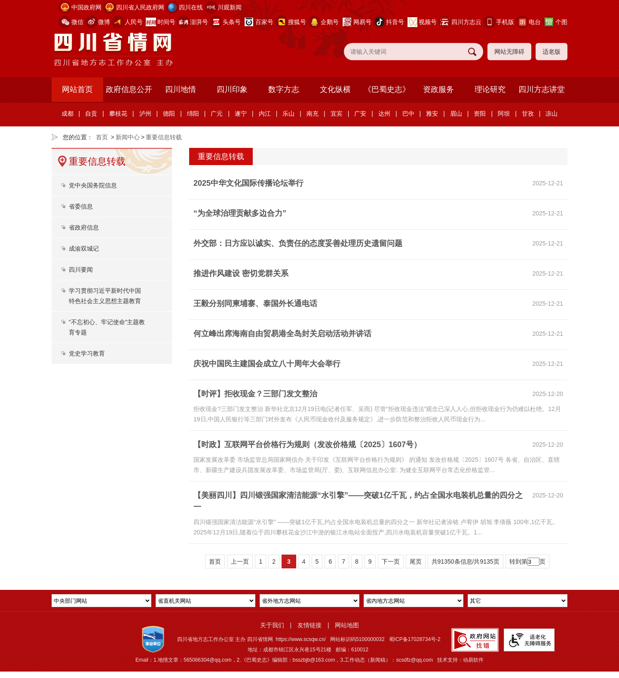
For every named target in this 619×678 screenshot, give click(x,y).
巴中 (408, 113)
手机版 (505, 21)
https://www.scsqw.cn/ (301, 639)
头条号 (232, 21)
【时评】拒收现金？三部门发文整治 (255, 394)
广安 (360, 113)
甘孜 (528, 113)
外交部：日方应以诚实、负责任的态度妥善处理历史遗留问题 (297, 243)
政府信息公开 (129, 89)
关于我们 (272, 625)
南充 (312, 113)
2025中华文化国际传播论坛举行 (248, 183)
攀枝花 (118, 113)
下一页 (391, 561)
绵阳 (193, 113)
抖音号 (395, 21)
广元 (217, 113)
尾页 (416, 561)
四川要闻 (81, 269)
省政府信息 (84, 227)
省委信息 (81, 206)
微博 (104, 21)
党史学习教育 (87, 353)
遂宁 (241, 113)
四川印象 (232, 89)
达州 (384, 113)
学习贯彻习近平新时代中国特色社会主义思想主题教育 (105, 295)
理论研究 (490, 89)
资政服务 (438, 89)
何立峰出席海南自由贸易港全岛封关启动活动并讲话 (282, 333)
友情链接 (309, 625)
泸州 (145, 113)
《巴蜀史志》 (387, 89)
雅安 (432, 113)
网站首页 (77, 89)
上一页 (240, 561)
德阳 (169, 113)
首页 (102, 137)
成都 (67, 113)
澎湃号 (199, 21)
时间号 (166, 21)
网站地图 (347, 625)
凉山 (551, 113)
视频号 (428, 21)
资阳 (480, 113)
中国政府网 (86, 7)
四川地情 (180, 89)
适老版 (551, 51)
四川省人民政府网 (140, 7)
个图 (561, 21)
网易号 (362, 21)
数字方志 (283, 89)
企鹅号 (330, 21)
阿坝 (504, 113)
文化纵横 (335, 89)
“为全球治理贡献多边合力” (239, 213)
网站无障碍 (509, 51)
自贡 (91, 113)
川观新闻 (230, 7)
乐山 (288, 113)
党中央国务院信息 (93, 185)
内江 (265, 113)
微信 (77, 21)
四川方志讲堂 (541, 89)
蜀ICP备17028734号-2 (415, 639)
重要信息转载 (164, 137)
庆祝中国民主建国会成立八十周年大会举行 (266, 363)
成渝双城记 (84, 248)
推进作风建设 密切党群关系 (240, 273)
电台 (535, 21)
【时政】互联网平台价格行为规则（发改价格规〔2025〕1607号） (307, 444)
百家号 (264, 21)
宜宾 (337, 113)
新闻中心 (128, 137)
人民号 (134, 21)
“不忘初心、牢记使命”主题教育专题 (107, 327)
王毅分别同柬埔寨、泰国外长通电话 (255, 303)
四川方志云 (466, 21)
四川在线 (191, 7)
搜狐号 (297, 21)
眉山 (456, 113)
